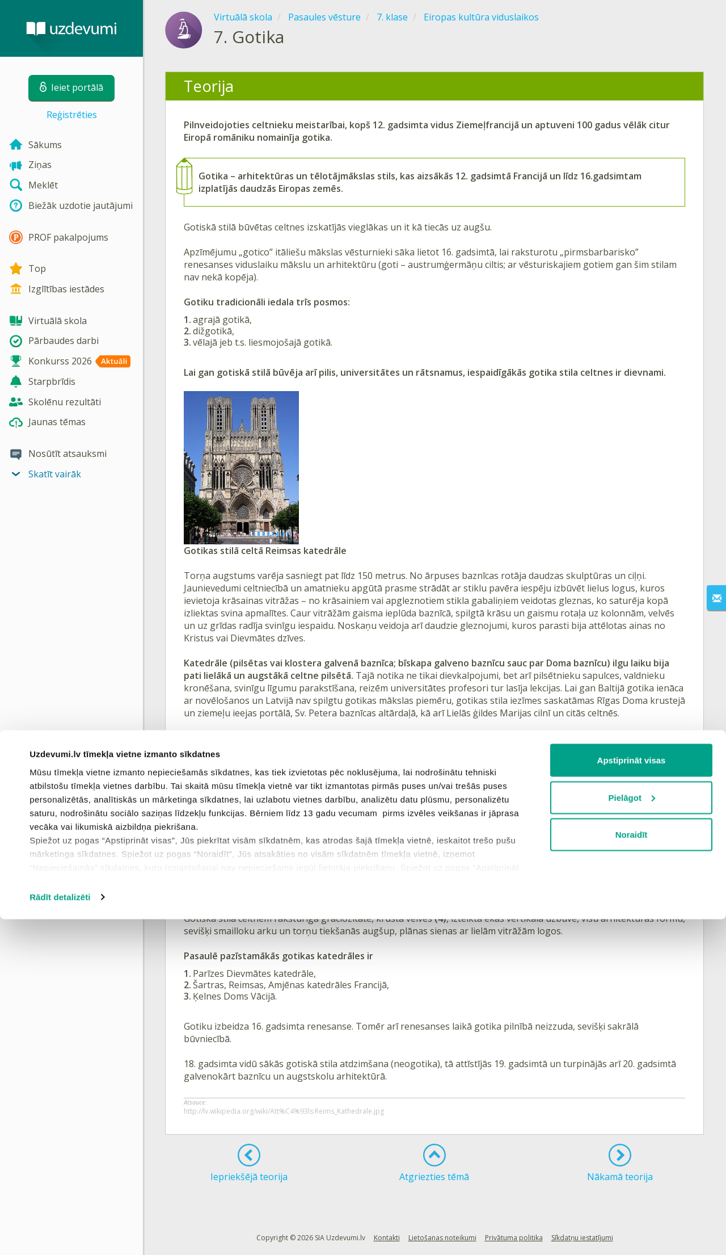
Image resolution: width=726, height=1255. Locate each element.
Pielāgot (632, 1133)
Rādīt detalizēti (59, 1232)
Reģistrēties (72, 114)
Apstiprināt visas (631, 1096)
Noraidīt (631, 1170)
